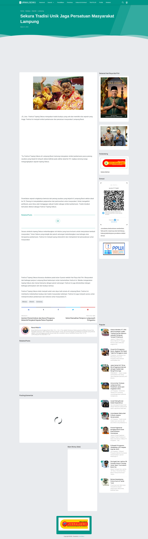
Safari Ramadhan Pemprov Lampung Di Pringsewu (80, 319)
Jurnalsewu (28, 2)
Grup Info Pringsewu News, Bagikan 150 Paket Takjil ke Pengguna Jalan (118, 351)
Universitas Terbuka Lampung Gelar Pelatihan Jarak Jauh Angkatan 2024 (117, 386)
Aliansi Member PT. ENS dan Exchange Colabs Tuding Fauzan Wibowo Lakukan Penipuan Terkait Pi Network (118, 333)
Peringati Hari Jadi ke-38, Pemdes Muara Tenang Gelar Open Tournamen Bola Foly (118, 464)
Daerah (50, 2)
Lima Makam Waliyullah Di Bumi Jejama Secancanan (118, 415)
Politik (101, 2)
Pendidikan (60, 2)
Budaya (25, 301)
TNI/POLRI (93, 2)
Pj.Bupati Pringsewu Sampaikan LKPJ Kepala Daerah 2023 (118, 447)
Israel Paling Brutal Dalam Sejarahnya (116, 402)
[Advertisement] (74, 55)
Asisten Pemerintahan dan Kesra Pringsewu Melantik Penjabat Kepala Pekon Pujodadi (38, 319)
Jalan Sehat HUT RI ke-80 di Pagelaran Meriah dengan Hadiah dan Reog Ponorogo (118, 368)
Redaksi (108, 2)
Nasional (42, 2)
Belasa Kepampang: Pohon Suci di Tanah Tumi (117, 481)
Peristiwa (70, 2)
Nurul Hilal (35, 327)
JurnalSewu (81, 536)
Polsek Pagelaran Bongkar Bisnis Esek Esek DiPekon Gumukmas (117, 430)
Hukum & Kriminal (81, 2)
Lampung (39, 301)
